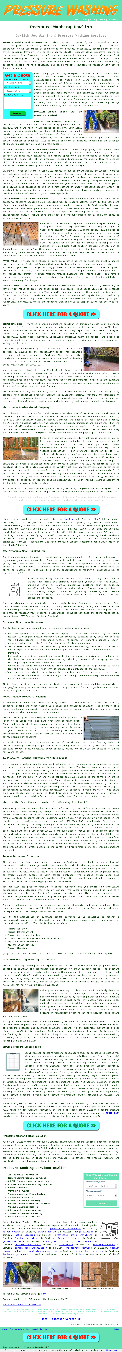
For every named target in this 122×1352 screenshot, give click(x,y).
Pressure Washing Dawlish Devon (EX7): (27, 42)
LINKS (84, 20)
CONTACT (101, 20)
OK (115, 1350)
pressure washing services (101, 1066)
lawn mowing (66, 1245)
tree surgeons (84, 1241)
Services (43, 1329)
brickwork (19, 190)
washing (61, 159)
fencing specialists (27, 1238)
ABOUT (92, 20)
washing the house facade (31, 706)
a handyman (49, 1241)
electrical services (69, 1238)
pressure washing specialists (41, 532)
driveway (8, 128)
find (11, 1142)
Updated (35, 1329)
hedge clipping (84, 1232)
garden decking (47, 1232)
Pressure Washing (17, 1329)
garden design (11, 1232)
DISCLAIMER (113, 20)
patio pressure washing (63, 1079)
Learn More (105, 1350)
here (59, 1161)
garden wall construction (65, 1228)
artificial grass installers (73, 1235)
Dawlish (68, 519)
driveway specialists (28, 1245)
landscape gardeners (15, 1254)
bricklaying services (78, 1248)
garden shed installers (89, 1251)
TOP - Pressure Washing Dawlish (22, 1304)
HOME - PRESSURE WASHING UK (61, 1319)
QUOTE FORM (112, 1113)
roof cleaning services (43, 1251)
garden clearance (13, 1241)
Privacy (117, 1329)
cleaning (26, 327)
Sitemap (5, 1329)
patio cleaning (25, 1235)
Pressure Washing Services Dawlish (34, 1168)
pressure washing (13, 58)
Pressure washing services (103, 1155)
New (27, 1329)
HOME (77, 20)
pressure (67, 666)
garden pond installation (31, 1248)
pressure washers (109, 840)
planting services (103, 1245)
